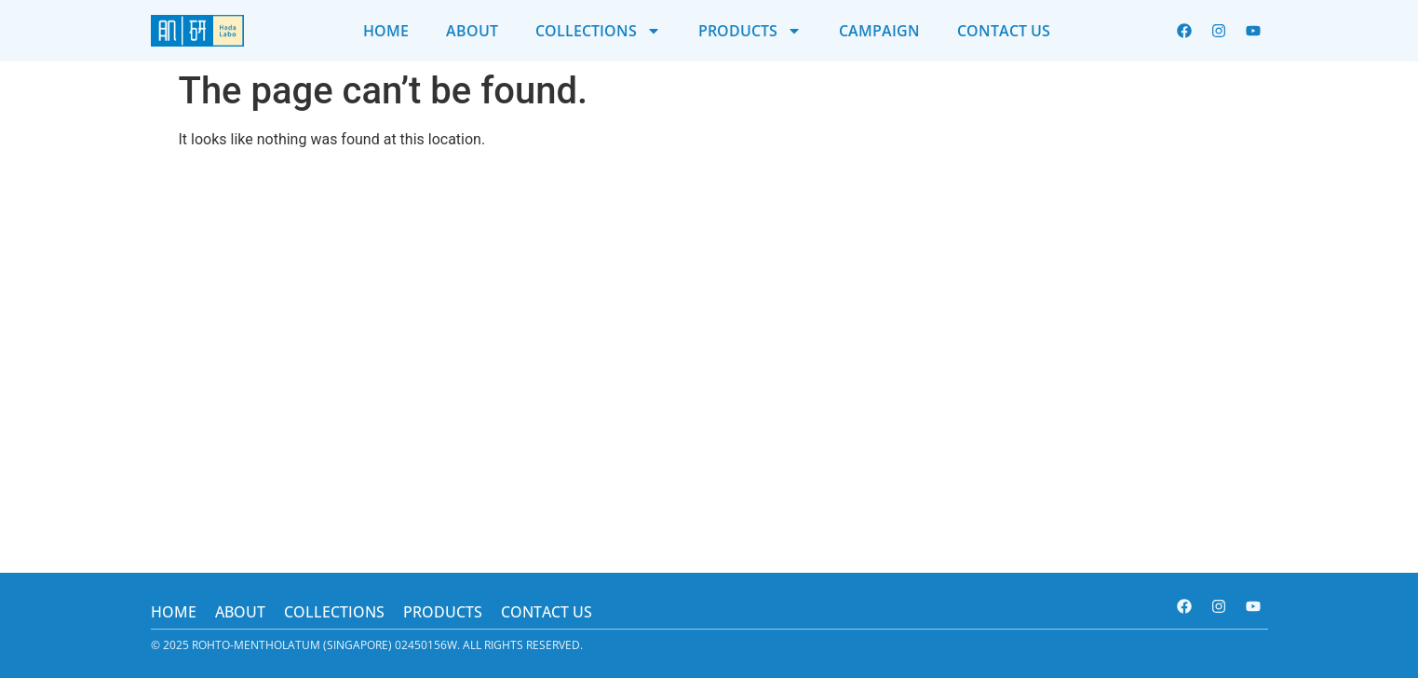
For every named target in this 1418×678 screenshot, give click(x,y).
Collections (598, 30)
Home (386, 30)
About (472, 30)
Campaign (879, 30)
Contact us (1003, 30)
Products (750, 30)
